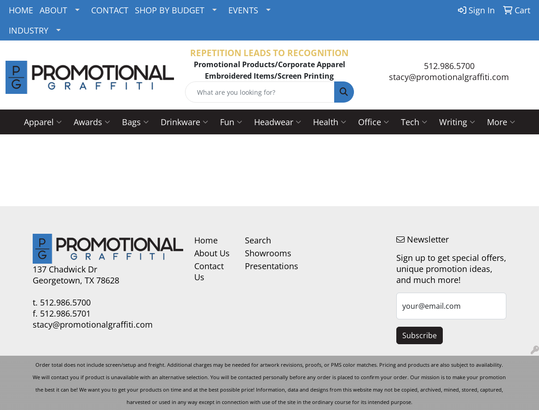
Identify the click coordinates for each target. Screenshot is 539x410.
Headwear (277, 121)
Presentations (264, 265)
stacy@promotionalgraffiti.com (449, 76)
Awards (92, 121)
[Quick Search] (259, 92)
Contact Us (209, 271)
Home (206, 240)
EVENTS (243, 10)
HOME (21, 10)
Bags (135, 121)
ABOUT (53, 10)
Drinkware (184, 121)
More (501, 121)
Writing (457, 121)
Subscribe (419, 335)
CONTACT (109, 10)
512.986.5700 (449, 65)
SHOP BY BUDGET (169, 10)
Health (329, 121)
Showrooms (264, 253)
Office (373, 121)
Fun (231, 121)
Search (258, 240)
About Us (212, 253)
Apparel (43, 121)
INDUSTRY (28, 30)
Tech (414, 121)
